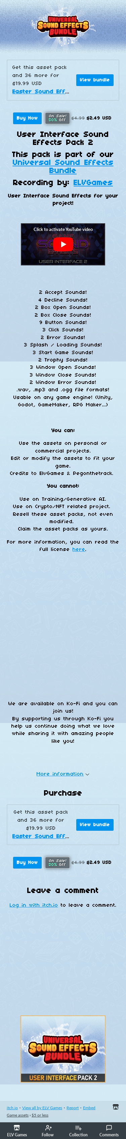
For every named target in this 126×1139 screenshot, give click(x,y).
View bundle (95, 80)
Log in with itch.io (34, 905)
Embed (89, 1107)
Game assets (18, 1115)
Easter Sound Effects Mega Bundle (66, 92)
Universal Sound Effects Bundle (63, 167)
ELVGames (93, 183)
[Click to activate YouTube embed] (63, 244)
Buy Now (27, 118)
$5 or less (40, 1115)
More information (63, 774)
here (79, 549)
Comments (109, 1131)
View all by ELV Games (42, 1107)
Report (73, 1107)
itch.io (12, 1107)
